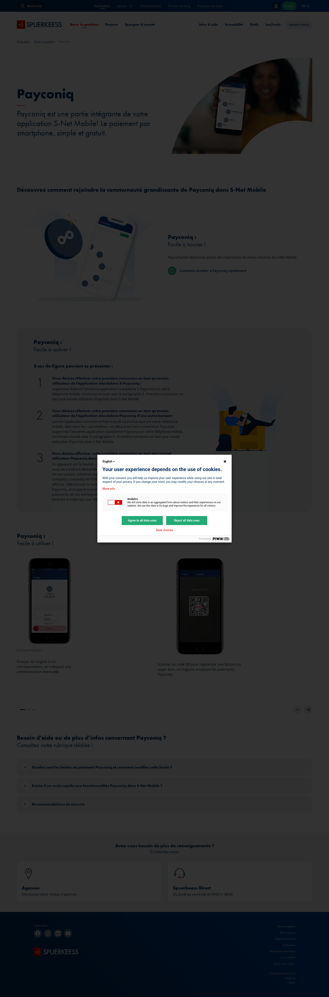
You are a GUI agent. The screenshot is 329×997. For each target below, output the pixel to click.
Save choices (164, 530)
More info (108, 488)
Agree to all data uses (142, 520)
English (109, 461)
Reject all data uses (187, 520)
